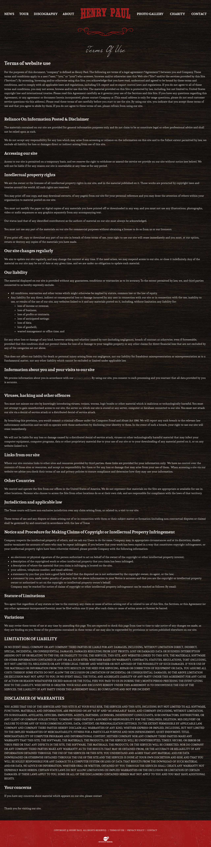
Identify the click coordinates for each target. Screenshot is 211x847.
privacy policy (82, 377)
